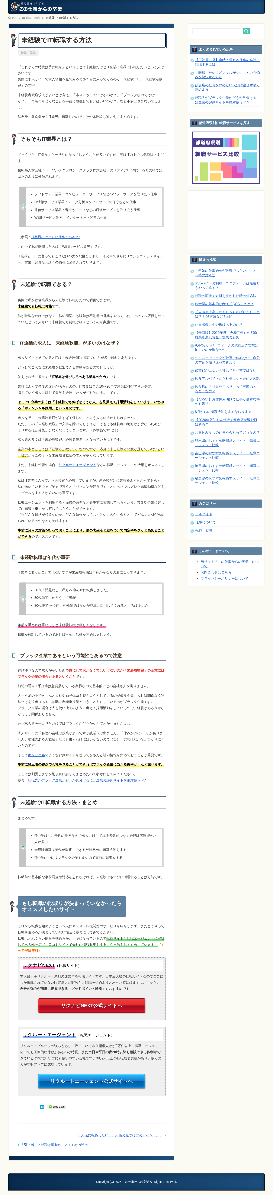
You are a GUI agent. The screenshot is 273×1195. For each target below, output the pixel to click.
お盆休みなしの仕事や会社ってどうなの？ (227, 432)
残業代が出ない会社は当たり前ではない (225, 370)
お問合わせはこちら (216, 572)
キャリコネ (36, 755)
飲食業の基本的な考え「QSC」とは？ (224, 304)
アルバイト (203, 514)
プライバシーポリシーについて (224, 578)
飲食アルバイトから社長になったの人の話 (227, 378)
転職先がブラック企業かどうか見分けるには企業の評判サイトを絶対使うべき (87, 780)
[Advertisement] (224, 219)
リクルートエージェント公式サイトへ (91, 1085)
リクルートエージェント (77, 465)
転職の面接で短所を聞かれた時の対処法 (225, 296)
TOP (15, 17)
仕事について (205, 522)
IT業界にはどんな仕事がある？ (55, 237)
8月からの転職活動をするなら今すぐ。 (225, 412)
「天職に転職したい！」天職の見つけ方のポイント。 (119, 1140)
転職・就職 (28, 53)
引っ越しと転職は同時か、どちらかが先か (56, 1149)
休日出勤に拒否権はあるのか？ (219, 324)
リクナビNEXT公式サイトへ (91, 1007)
